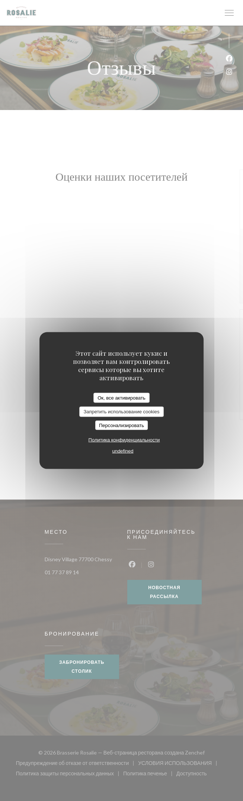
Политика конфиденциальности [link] (124, 440)
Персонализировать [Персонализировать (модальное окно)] (121, 425)
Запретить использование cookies (121, 411)
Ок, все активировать (121, 397)
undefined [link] (122, 451)
